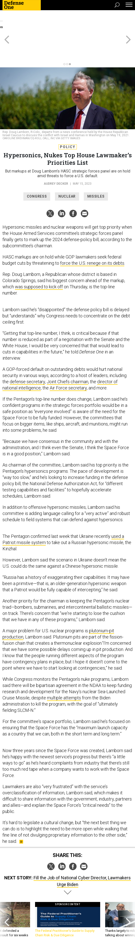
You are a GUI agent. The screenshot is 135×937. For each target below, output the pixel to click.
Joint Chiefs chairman (67, 359)
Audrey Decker (56, 161)
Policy (67, 125)
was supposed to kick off (39, 264)
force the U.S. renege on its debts (92, 240)
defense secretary (27, 359)
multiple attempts (64, 675)
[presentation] (6, 900)
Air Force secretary (68, 365)
